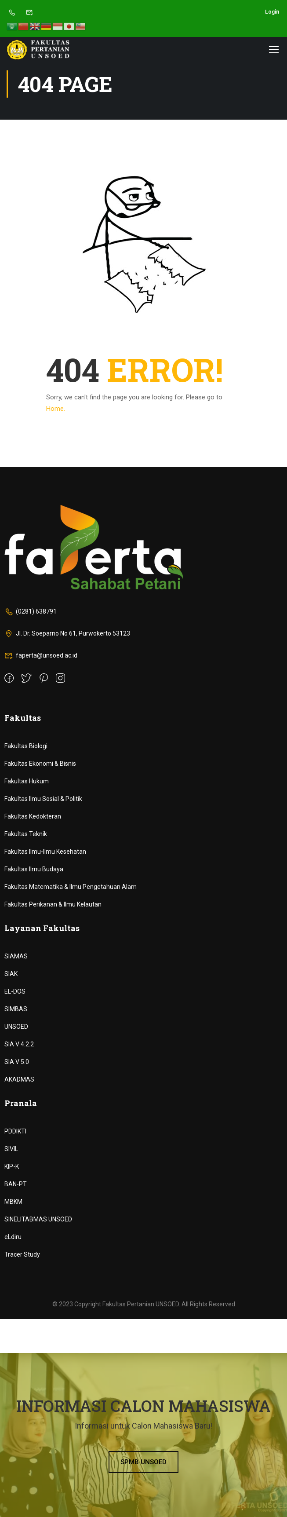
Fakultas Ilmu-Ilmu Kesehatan (45, 851)
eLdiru (13, 1236)
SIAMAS (16, 956)
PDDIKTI (15, 1131)
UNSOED (16, 1026)
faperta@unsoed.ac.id (40, 655)
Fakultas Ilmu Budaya (33, 869)
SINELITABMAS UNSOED (38, 1219)
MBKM (13, 1201)
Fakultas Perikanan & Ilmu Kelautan (53, 904)
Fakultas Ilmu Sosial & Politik (43, 798)
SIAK (11, 973)
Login (272, 12)
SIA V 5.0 (16, 1061)
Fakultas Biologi (25, 745)
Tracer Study (22, 1254)
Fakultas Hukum (26, 781)
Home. (55, 409)
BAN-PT (15, 1184)
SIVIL (11, 1148)
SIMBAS (15, 1009)
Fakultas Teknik (25, 833)
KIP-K (11, 1166)
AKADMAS (19, 1079)
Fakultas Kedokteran (32, 816)
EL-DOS (14, 991)
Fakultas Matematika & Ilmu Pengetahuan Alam (70, 886)
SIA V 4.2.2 (19, 1044)
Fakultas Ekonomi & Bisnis (40, 763)
